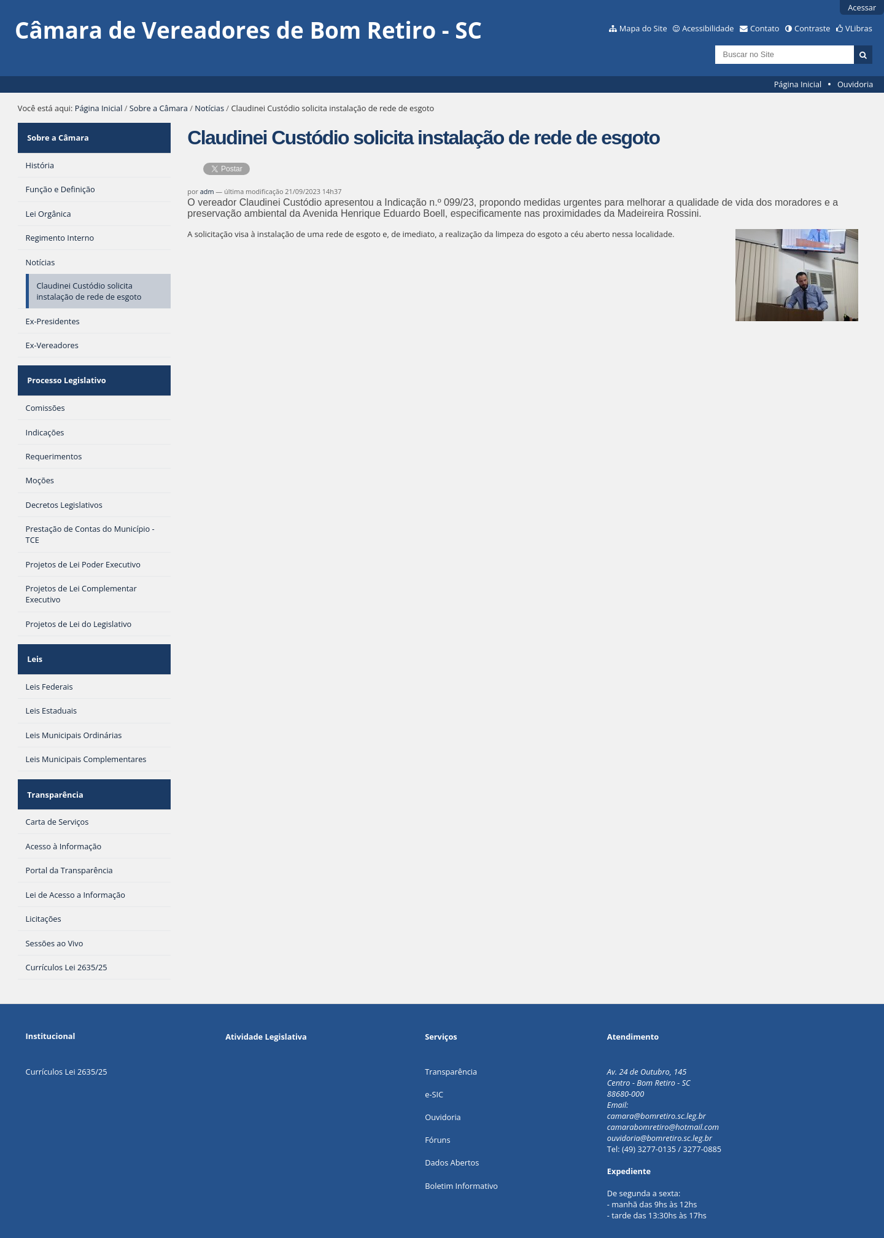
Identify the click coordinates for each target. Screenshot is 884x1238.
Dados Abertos (452, 1131)
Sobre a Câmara (159, 108)
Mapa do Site (643, 28)
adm (207, 191)
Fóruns (437, 1108)
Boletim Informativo (461, 1153)
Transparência (54, 767)
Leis (33, 639)
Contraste (812, 28)
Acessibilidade (708, 28)
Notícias (209, 108)
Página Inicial (798, 84)
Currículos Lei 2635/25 (66, 1039)
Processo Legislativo (65, 368)
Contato (765, 28)
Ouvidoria (855, 84)
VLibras (858, 28)
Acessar (862, 7)
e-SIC (434, 1063)
